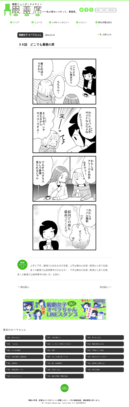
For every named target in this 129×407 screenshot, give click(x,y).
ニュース (38, 22)
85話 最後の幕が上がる (96, 344)
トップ (16, 22)
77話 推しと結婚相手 (54, 363)
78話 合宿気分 (12, 363)
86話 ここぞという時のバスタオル (59, 344)
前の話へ (24, 287)
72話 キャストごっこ (14, 376)
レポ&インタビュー (60, 22)
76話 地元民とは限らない (96, 363)
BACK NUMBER (65, 388)
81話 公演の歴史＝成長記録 (16, 357)
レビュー (83, 22)
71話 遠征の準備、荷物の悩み (57, 376)
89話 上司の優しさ (54, 337)
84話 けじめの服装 (13, 350)
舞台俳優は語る (105, 22)
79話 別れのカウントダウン (97, 357)
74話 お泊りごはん (54, 369)
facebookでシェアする (86, 10)
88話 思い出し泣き (94, 337)
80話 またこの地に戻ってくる (57, 357)
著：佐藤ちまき (106, 34)
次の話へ (104, 287)
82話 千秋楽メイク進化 (96, 350)
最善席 (24, 9)
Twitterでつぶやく (81, 10)
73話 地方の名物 (93, 369)
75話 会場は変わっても (15, 369)
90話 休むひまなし (13, 337)
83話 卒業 (51, 350)
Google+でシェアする (91, 10)
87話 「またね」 (13, 344)
